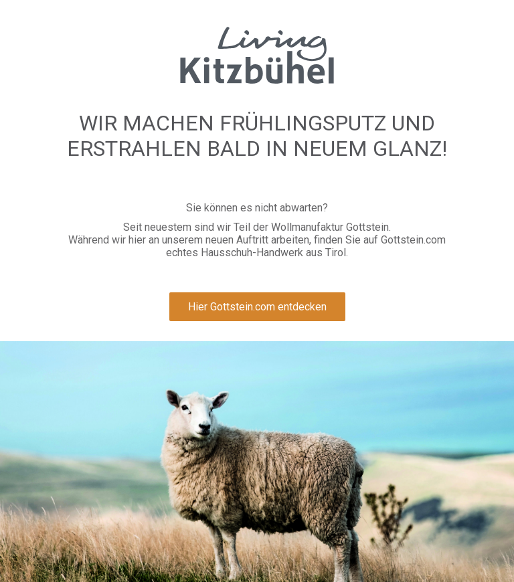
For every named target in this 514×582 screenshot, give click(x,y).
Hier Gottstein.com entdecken (257, 306)
